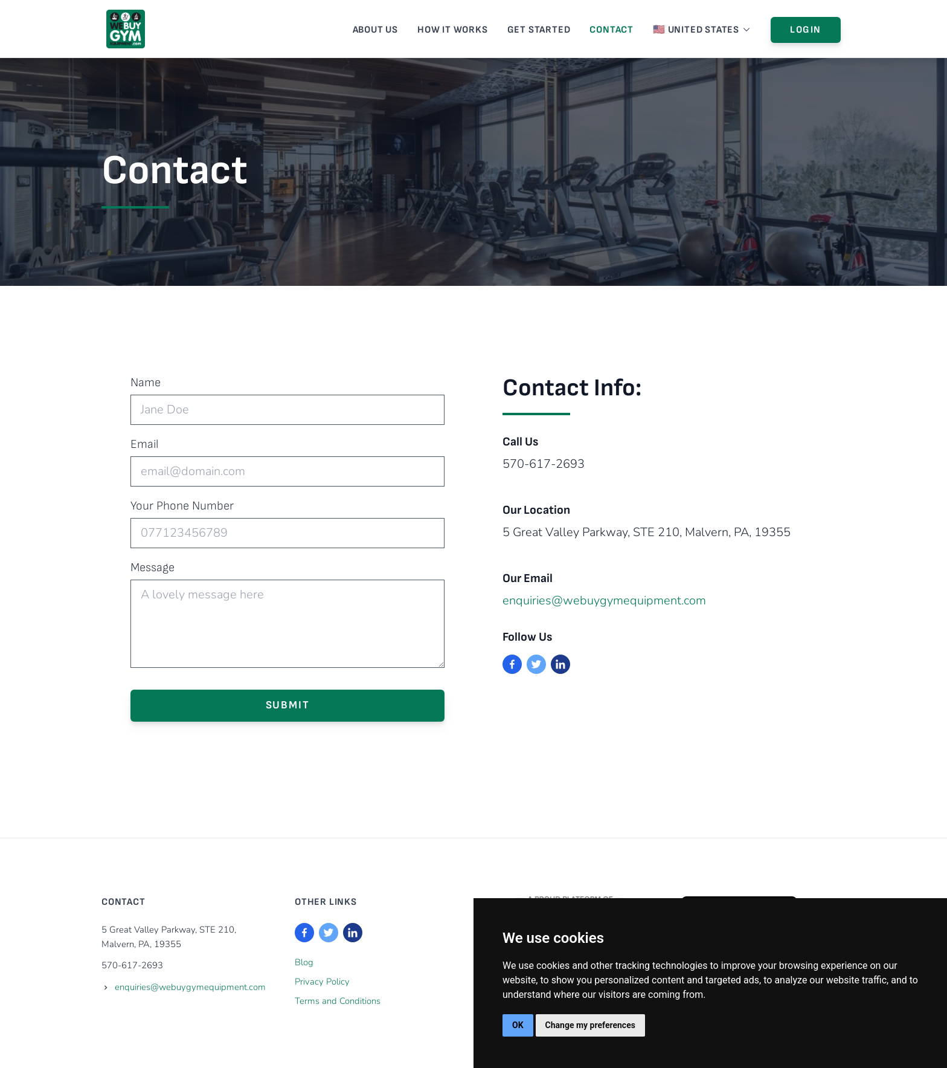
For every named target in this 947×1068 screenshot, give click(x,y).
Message (152, 567)
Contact (611, 30)
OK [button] (518, 1025)
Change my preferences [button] (590, 1025)
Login (805, 30)
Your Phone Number (182, 506)
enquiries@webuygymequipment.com (604, 600)
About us (375, 30)
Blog (304, 962)
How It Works (452, 30)
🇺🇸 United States (702, 30)
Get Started (539, 30)
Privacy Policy (322, 982)
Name (145, 382)
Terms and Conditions (337, 1001)
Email (144, 444)
